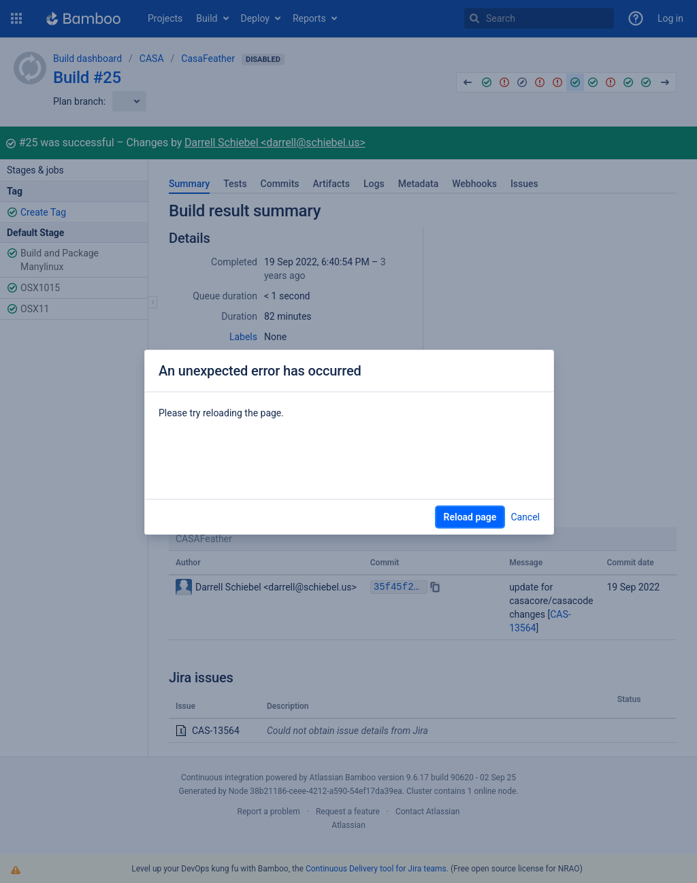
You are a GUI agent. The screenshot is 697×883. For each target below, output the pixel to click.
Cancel (525, 517)
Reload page (470, 517)
